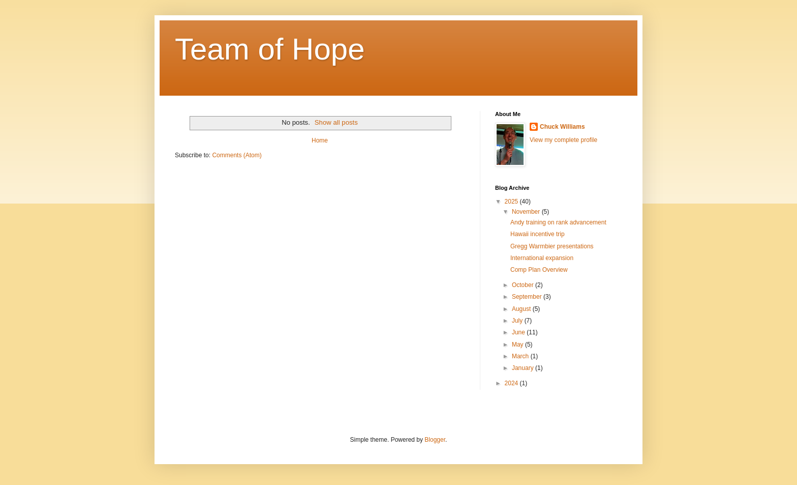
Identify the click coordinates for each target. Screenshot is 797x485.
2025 (512, 201)
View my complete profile (563, 140)
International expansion (541, 258)
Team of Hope (270, 49)
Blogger (434, 439)
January (523, 368)
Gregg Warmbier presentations (552, 246)
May (518, 344)
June (519, 332)
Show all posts (336, 122)
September (527, 296)
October (523, 285)
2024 (512, 383)
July (518, 320)
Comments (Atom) (236, 155)
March (521, 356)
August (522, 308)
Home (320, 140)
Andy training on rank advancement (558, 222)
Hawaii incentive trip (537, 234)
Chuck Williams (562, 126)
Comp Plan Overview (539, 269)
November (527, 211)
